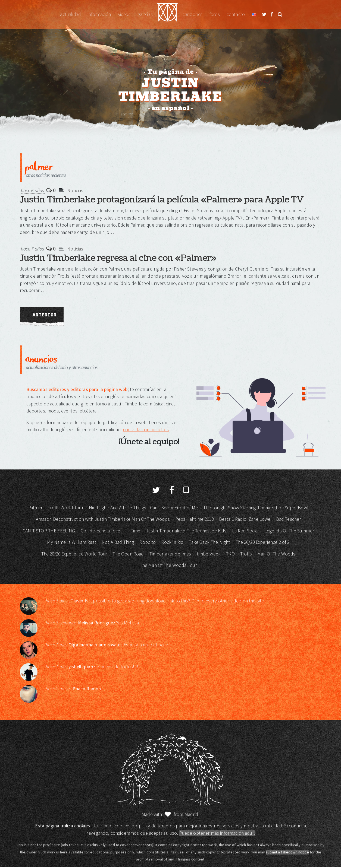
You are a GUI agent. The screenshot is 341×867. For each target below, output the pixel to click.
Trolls (246, 554)
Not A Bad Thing (118, 542)
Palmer (35, 508)
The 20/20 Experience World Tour (74, 554)
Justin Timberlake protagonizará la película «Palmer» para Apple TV (162, 199)
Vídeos (124, 14)
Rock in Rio (172, 542)
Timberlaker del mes (170, 554)
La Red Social (245, 531)
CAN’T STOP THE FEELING (49, 531)
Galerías (144, 14)
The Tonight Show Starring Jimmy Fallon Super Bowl (255, 508)
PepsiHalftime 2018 (194, 519)
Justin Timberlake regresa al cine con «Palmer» (118, 258)
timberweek (209, 554)
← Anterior (42, 315)
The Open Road (128, 554)
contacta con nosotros (146, 430)
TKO (230, 554)
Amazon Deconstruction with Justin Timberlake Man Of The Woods (103, 519)
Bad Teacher (288, 519)
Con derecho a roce (100, 531)
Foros (214, 14)
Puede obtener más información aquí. (217, 833)
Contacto (236, 14)
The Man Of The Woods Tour (168, 565)
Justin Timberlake (167, 14)
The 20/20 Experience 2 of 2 (263, 542)
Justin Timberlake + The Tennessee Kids (186, 531)
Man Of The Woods (276, 554)
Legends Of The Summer (289, 531)
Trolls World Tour (65, 508)
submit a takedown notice (287, 852)
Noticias (75, 190)
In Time (133, 531)
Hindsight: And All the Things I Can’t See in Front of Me (143, 508)
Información (99, 14)
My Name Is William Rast (71, 542)
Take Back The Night (209, 542)
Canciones (192, 14)
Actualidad (70, 14)
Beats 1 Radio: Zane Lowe (245, 519)
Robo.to (147, 542)
